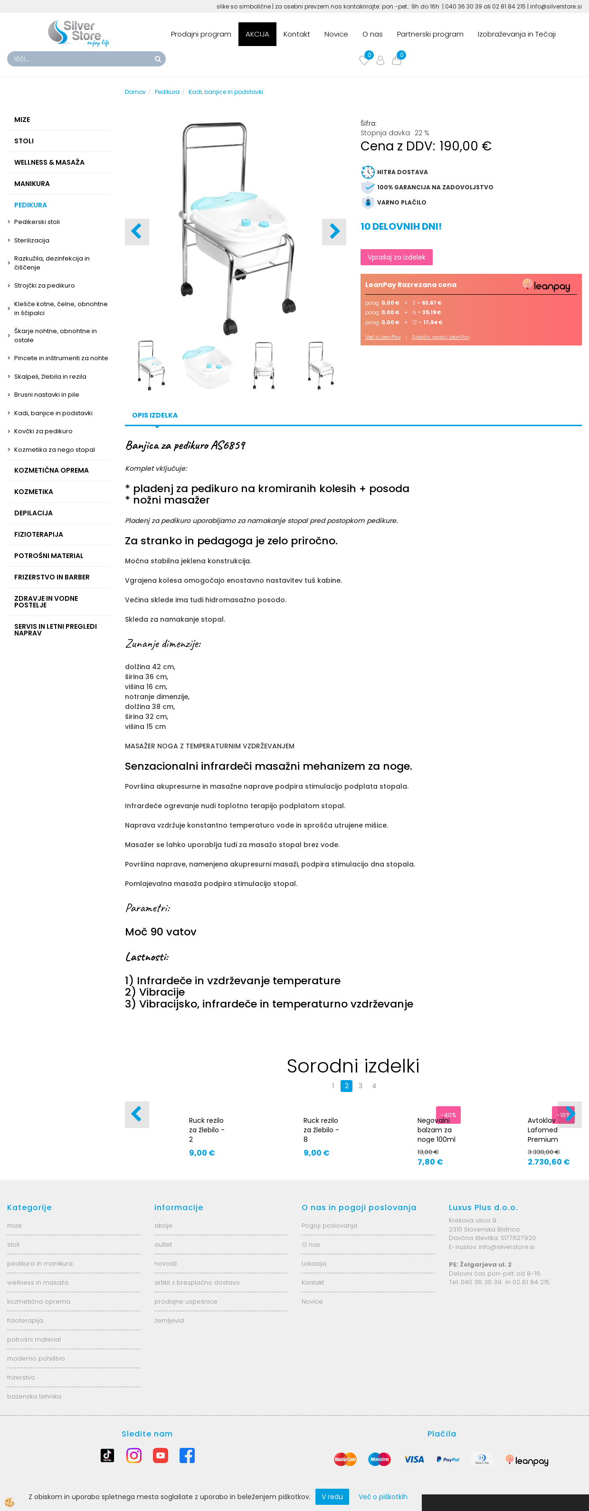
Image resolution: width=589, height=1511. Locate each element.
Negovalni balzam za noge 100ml (437, 1130)
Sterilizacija (31, 240)
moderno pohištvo (36, 1358)
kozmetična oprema (38, 1301)
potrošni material (34, 1339)
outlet (163, 1244)
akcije (163, 1225)
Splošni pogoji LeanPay (441, 337)
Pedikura (167, 92)
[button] (334, 232)
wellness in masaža (37, 1282)
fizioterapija (25, 1320)
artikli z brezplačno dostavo (197, 1282)
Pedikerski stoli (37, 221)
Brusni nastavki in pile (46, 394)
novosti (165, 1263)
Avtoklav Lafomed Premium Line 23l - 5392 (543, 1139)
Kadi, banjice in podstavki (53, 413)
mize (14, 1225)
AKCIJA (257, 34)
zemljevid (169, 1320)
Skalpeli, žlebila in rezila (50, 376)
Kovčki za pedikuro (43, 431)
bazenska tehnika (34, 1396)
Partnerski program (430, 34)
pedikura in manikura (40, 1263)
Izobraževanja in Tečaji (517, 34)
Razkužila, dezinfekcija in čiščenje (52, 263)
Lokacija (314, 1263)
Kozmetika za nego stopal (54, 449)
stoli (13, 1244)
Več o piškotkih (383, 1497)
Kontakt (297, 34)
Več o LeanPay (383, 337)
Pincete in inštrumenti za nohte (61, 358)
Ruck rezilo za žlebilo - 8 (321, 1130)
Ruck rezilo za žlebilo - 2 (207, 1130)
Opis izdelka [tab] (155, 415)
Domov (135, 92)
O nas (372, 34)
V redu (332, 1497)
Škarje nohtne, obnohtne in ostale (55, 335)
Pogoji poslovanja (329, 1225)
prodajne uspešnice (186, 1301)
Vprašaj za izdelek (397, 257)
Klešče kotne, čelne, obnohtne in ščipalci (61, 308)
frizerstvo (21, 1377)
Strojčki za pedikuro (44, 285)
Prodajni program (201, 34)
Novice (336, 34)
